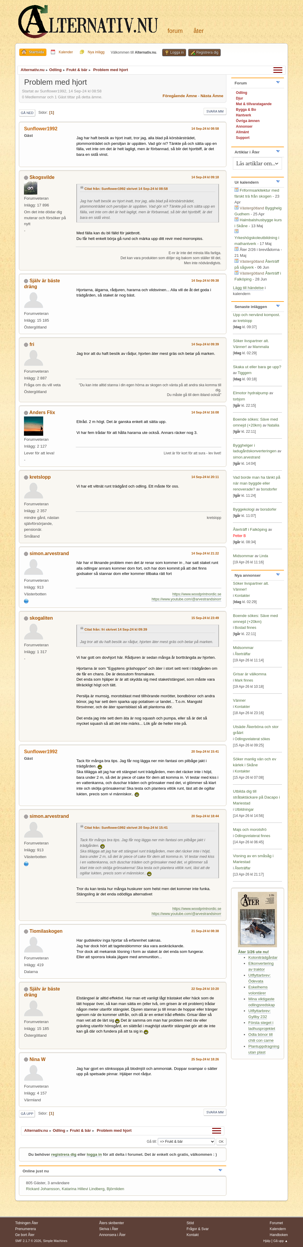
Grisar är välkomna (249, 674)
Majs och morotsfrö (249, 829)
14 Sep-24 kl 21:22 (205, 553)
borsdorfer (269, 489)
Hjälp (266, 1241)
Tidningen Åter (26, 1223)
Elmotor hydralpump (251, 393)
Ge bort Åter (24, 1235)
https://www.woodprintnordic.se (196, 594)
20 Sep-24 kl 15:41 (205, 751)
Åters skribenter (111, 1223)
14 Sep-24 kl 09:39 (205, 344)
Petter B (239, 536)
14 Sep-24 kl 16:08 (205, 412)
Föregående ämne (180, 96)
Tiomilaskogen (46, 931)
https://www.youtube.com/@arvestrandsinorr (186, 599)
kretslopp (40, 477)
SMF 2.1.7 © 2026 (28, 1241)
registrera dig (63, 1154)
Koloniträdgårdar (263, 957)
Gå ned (27, 113)
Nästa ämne (212, 96)
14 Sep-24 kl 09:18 (205, 177)
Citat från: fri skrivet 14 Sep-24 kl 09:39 (115, 629)
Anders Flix (42, 412)
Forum (175, 31)
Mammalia (261, 347)
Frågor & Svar (198, 1229)
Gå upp (27, 1113)
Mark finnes (244, 680)
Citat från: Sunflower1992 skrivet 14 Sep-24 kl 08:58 (126, 188)
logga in (94, 1154)
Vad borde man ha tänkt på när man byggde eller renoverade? (256, 483)
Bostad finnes (245, 628)
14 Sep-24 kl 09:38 (205, 280)
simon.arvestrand (49, 553)
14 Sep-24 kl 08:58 (205, 128)
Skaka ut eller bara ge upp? (257, 367)
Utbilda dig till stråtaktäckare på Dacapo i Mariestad (256, 797)
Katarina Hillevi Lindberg (83, 1189)
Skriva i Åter (108, 1229)
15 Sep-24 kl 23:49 (205, 618)
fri (32, 344)
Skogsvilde (42, 177)
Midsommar (243, 556)
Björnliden (115, 1189)
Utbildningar (244, 809)
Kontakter (242, 596)
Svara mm (214, 111)
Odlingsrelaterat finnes (252, 836)
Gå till (151, 1141)
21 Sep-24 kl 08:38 (205, 931)
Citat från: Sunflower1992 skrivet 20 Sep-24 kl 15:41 (126, 827)
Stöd (190, 1223)
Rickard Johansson (42, 1189)
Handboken (279, 1235)
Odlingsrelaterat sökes (252, 739)
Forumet (276, 1223)
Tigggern (245, 373)
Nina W (38, 1059)
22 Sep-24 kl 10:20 (205, 988)
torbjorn (239, 399)
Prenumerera (25, 1229)
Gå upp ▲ (280, 1241)
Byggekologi (243, 509)
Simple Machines (55, 1241)
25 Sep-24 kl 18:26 (205, 1059)
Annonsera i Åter (112, 1235)
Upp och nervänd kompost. (256, 314)
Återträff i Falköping (250, 529)
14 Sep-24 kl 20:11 (205, 477)
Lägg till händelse (248, 288)
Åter (199, 31)
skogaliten (41, 618)
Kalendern (278, 1229)
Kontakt (193, 1235)
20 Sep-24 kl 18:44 (205, 816)
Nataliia (273, 425)
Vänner (239, 700)
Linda (264, 556)
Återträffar (242, 654)
